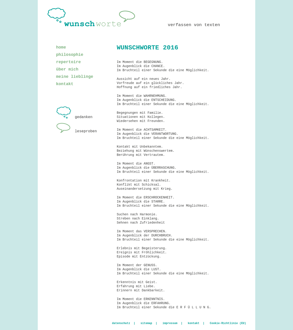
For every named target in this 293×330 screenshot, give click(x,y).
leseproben (76, 131)
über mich (67, 69)
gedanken (74, 117)
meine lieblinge (74, 76)
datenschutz (121, 323)
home (61, 47)
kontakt (64, 84)
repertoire (68, 62)
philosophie (69, 54)
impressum (170, 323)
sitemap (146, 323)
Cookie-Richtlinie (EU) (228, 323)
